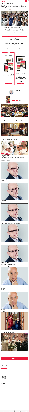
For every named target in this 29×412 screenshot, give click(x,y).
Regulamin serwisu (4, 376)
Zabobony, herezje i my (4, 200)
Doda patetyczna (3, 288)
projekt (3, 383)
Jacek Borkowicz (2, 289)
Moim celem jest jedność (5, 155)
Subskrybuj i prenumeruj (3, 368)
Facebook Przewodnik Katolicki (4, 365)
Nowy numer (3, 369)
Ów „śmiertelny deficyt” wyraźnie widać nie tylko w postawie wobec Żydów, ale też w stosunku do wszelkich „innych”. (12, 243)
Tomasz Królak (17, 90)
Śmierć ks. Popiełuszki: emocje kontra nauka (6, 179)
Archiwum (20, 100)
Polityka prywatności (4, 378)
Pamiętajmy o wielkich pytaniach (5, 262)
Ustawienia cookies (4, 377)
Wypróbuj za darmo (8, 83)
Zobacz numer (14, 100)
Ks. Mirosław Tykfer (3, 156)
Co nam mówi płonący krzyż (4, 221)
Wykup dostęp (20, 83)
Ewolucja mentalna (4, 136)
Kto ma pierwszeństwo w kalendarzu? (5, 330)
